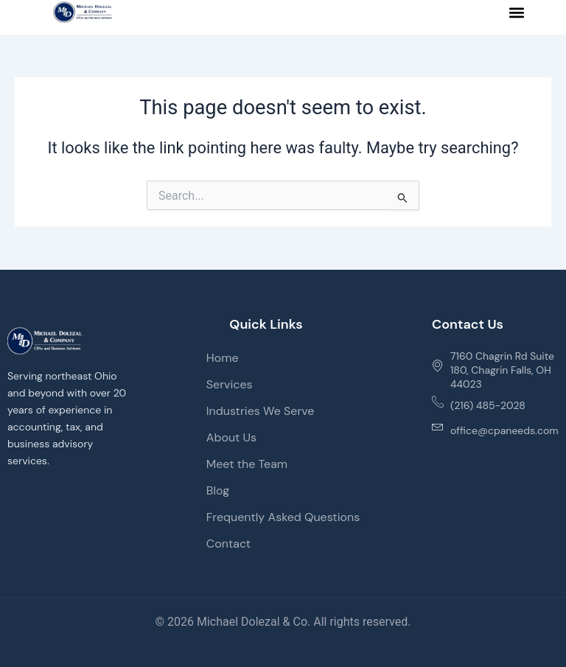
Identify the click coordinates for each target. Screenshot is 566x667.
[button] (517, 12)
